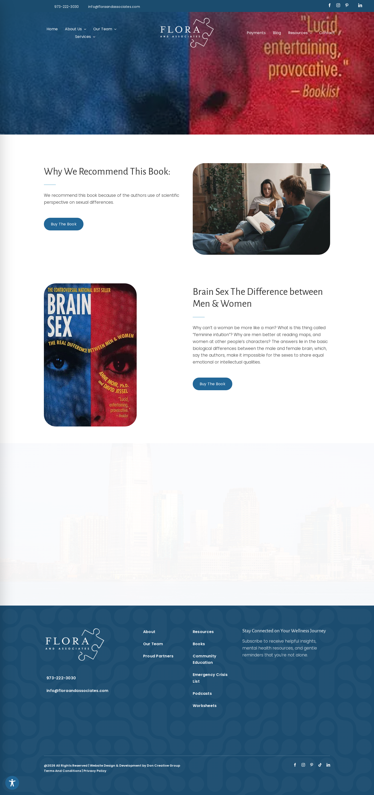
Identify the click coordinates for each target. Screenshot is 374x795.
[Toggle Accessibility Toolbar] (12, 782)
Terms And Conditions (62, 771)
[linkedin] (360, 5)
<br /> (280, 697)
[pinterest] (347, 5)
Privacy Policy (94, 771)
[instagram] (338, 5)
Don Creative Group (163, 765)
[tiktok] (320, 765)
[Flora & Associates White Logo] (187, 18)
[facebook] (330, 5)
